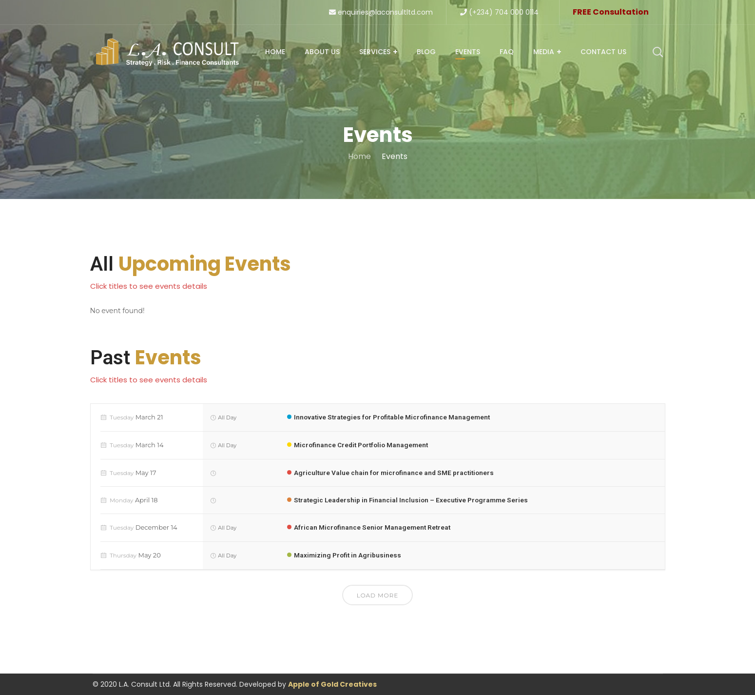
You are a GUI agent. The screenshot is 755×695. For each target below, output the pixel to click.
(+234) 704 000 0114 (499, 12)
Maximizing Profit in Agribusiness (348, 555)
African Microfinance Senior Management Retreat (373, 527)
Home (359, 156)
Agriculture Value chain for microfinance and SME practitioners (396, 473)
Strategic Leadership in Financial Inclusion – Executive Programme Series (413, 500)
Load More (377, 595)
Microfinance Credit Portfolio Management (363, 445)
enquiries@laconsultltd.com (381, 12)
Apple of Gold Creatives (332, 684)
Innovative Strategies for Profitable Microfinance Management (394, 417)
